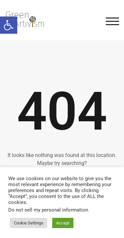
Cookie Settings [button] (28, 222)
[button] (8, 25)
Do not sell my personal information (48, 210)
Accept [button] (62, 222)
